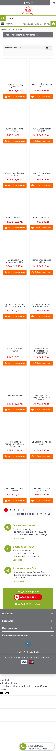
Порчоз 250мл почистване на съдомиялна (41, 350)
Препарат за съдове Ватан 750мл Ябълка (15, 305)
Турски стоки (16, 29)
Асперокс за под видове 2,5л (15, 85)
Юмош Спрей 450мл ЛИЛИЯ (14, 174)
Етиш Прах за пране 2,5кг (41, 442)
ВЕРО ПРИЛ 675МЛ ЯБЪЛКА (15, 129)
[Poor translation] (7, 693)
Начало (4, 29)
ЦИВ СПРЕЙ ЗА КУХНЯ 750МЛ (41, 85)
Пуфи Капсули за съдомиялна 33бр (14, 261)
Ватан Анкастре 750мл (14, 349)
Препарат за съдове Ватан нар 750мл (41, 305)
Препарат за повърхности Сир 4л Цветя (41, 397)
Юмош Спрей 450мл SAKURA (41, 129)
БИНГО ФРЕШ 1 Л (14, 217)
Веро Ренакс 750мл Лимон (14, 489)
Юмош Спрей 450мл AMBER (41, 174)
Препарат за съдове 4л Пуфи (41, 261)
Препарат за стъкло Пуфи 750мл (41, 489)
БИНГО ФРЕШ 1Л (41, 217)
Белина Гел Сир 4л (15, 395)
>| (23, 510)
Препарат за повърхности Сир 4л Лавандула (15, 443)
